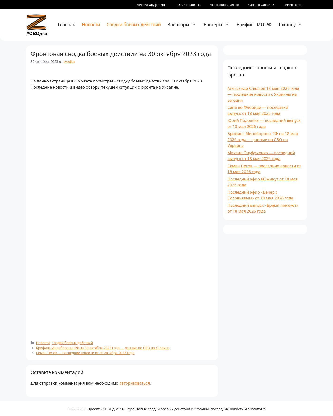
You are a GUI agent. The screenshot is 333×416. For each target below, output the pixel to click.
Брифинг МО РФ (254, 25)
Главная (66, 25)
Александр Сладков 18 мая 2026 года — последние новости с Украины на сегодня (263, 94)
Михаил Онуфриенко (151, 5)
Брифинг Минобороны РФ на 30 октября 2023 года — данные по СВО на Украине (103, 347)
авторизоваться (134, 383)
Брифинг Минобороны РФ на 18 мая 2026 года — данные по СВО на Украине (263, 139)
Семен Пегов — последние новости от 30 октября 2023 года (85, 353)
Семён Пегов (292, 5)
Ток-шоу (292, 24)
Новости (91, 25)
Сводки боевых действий (134, 25)
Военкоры (184, 24)
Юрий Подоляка (189, 5)
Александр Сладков (224, 5)
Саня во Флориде (261, 5)
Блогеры (219, 24)
